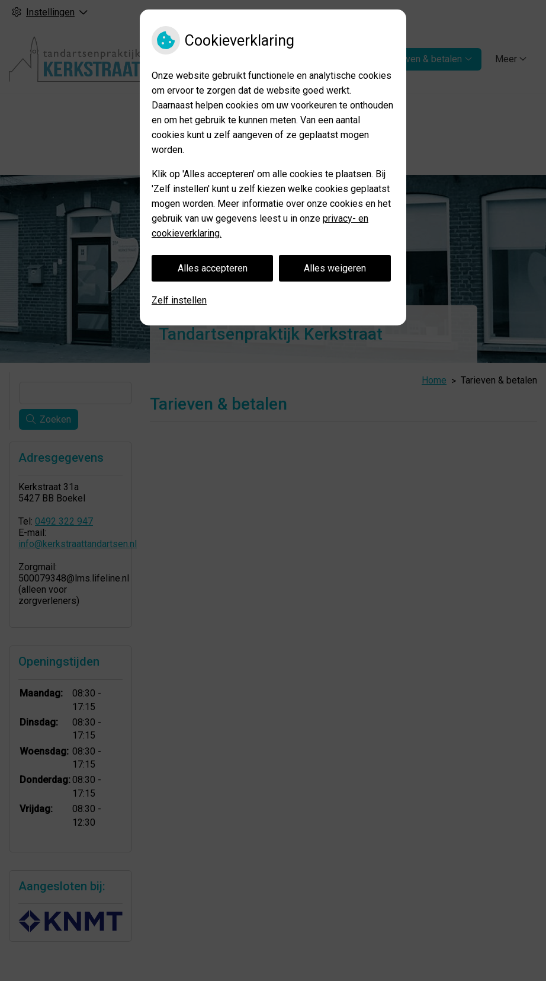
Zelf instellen (179, 300)
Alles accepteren (213, 268)
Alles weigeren (335, 268)
